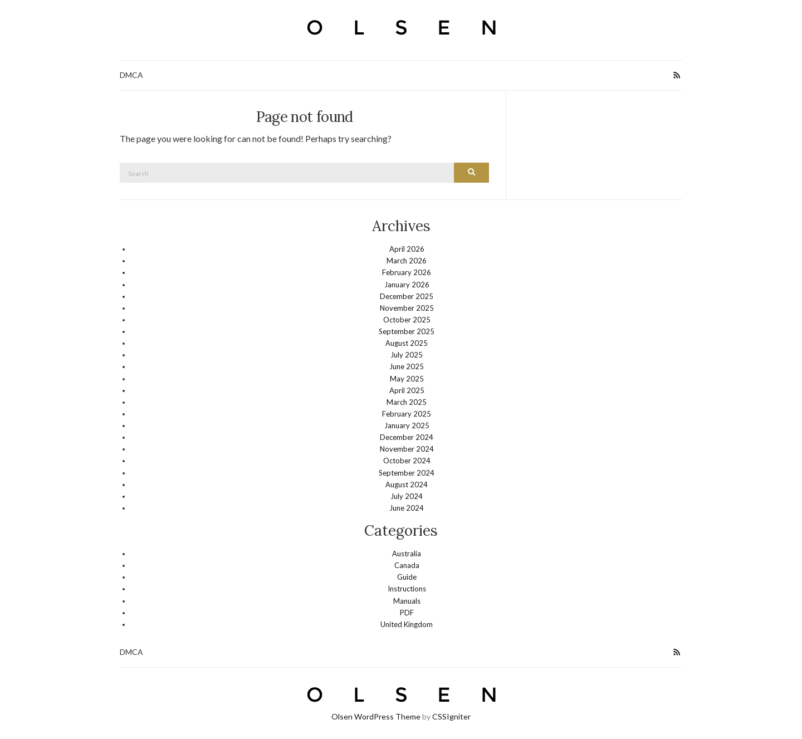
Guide (407, 576)
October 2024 (407, 460)
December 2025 (406, 295)
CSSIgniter (451, 716)
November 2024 (407, 448)
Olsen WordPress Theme (375, 716)
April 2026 (406, 248)
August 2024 (406, 483)
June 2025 (406, 365)
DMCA (131, 75)
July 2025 (406, 354)
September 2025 (406, 330)
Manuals (406, 600)
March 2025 (407, 401)
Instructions (407, 588)
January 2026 (406, 284)
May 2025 (407, 378)
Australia (406, 553)
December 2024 (406, 436)
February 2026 (406, 271)
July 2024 (406, 495)
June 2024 (406, 507)
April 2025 (406, 389)
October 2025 (407, 319)
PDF (407, 612)
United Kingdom (406, 623)
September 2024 (406, 472)
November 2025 (407, 307)
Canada (406, 564)
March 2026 (407, 260)
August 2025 (406, 342)
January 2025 (406, 424)
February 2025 (406, 413)
